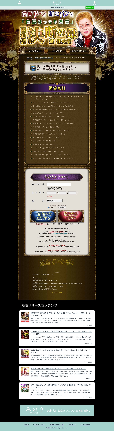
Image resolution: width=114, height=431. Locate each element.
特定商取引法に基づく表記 (56, 424)
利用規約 (24, 424)
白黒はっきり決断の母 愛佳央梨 (44, 57)
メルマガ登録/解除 (86, 424)
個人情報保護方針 (45, 264)
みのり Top (30, 57)
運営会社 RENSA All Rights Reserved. (57, 428)
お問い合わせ (73, 424)
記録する (51, 207)
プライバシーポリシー (38, 424)
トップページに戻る (57, 292)
